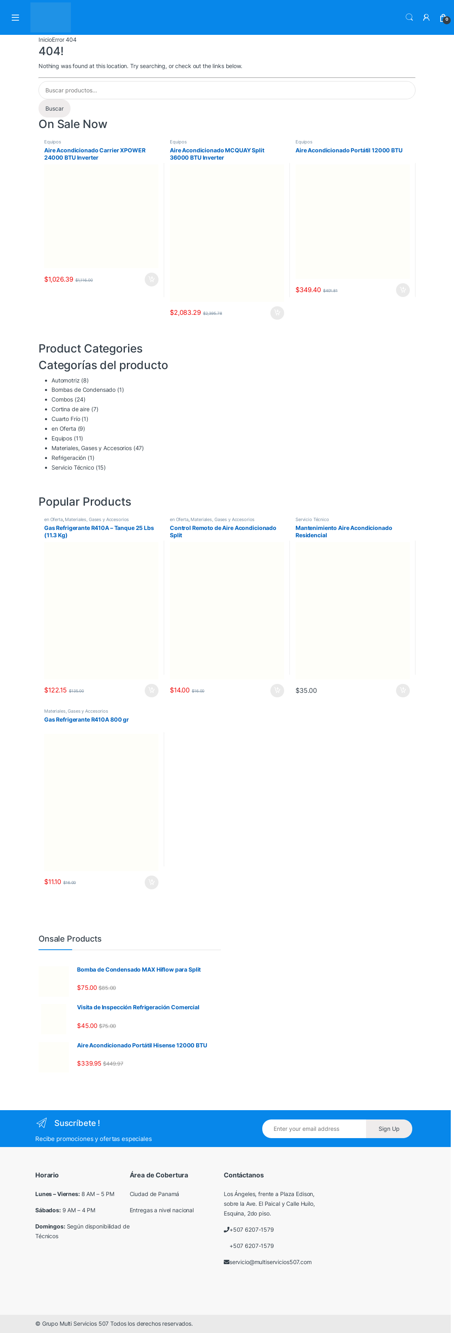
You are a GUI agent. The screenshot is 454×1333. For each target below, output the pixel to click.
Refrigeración (68, 457)
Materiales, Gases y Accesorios (91, 447)
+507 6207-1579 (251, 1229)
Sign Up (389, 1128)
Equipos (52, 142)
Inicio (45, 39)
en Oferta (63, 428)
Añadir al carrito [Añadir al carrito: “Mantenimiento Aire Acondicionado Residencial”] (403, 691)
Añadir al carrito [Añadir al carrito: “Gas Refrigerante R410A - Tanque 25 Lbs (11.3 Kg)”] (151, 691)
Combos (62, 399)
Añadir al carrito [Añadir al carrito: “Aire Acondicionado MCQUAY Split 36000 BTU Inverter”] (277, 313)
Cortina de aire (70, 409)
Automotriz (65, 380)
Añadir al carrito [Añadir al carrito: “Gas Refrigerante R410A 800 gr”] (151, 882)
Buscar (54, 108)
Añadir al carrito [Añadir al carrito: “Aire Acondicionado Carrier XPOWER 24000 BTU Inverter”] (151, 279)
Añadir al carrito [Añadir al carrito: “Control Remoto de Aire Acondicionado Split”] (277, 691)
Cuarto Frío (65, 418)
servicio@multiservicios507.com (270, 1261)
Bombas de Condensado (83, 389)
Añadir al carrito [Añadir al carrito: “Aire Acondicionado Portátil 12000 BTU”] (403, 290)
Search (409, 17)
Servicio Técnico (72, 467)
